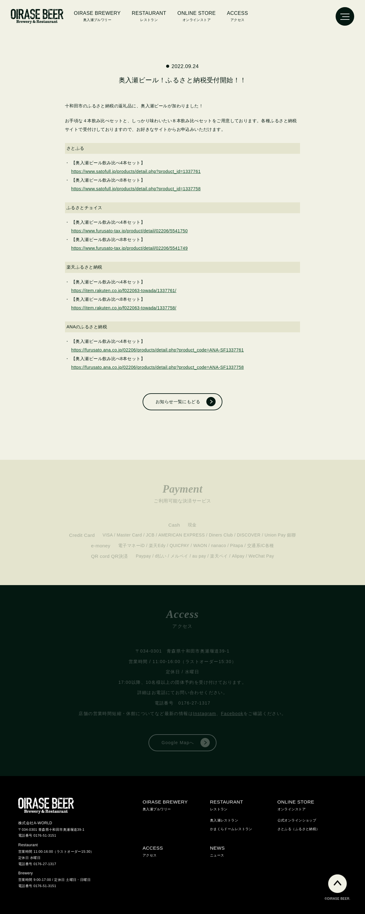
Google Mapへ (177, 742)
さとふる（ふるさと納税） (298, 829)
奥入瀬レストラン (224, 820)
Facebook (232, 713)
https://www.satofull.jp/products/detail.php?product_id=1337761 (136, 171)
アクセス (237, 15)
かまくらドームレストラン (231, 829)
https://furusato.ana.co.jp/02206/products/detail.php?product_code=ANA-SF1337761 (157, 349)
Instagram (204, 713)
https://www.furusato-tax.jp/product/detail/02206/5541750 (129, 230)
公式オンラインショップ (296, 820)
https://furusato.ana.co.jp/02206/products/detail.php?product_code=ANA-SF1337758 (157, 367)
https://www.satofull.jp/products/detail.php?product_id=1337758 (136, 188)
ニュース (243, 850)
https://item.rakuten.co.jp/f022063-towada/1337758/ (123, 307)
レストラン (243, 804)
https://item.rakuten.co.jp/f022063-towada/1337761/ (123, 290)
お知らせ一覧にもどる (178, 401)
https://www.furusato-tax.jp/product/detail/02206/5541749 (129, 248)
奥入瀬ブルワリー (97, 15)
